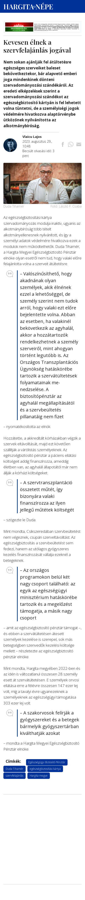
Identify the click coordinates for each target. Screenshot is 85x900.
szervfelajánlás (14, 776)
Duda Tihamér (14, 769)
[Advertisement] (42, 819)
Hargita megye (39, 776)
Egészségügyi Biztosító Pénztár (46, 762)
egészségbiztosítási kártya (45, 769)
